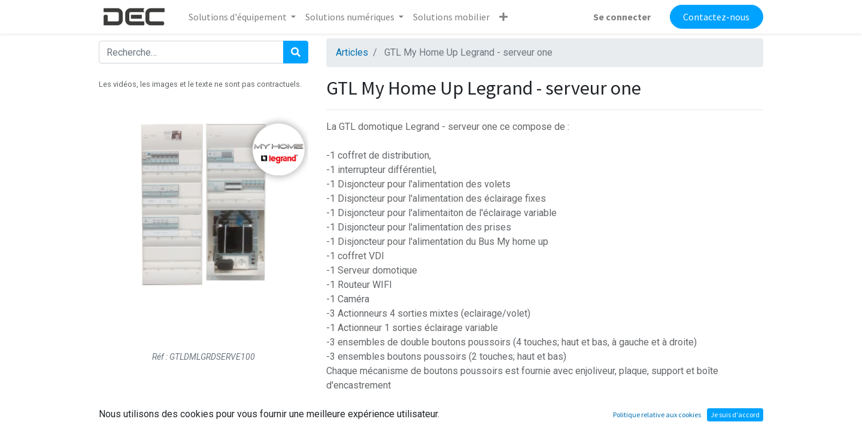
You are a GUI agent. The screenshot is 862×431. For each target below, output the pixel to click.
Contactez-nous (716, 17)
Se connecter (622, 17)
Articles (352, 52)
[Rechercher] (295, 52)
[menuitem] (451, 17)
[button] (503, 17)
